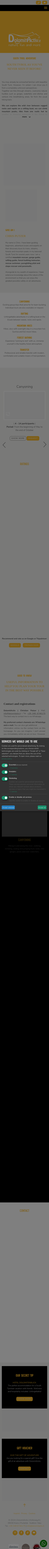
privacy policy (7, 759)
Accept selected (8, 807)
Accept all (42, 807)
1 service (13, 774)
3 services (13, 768)
